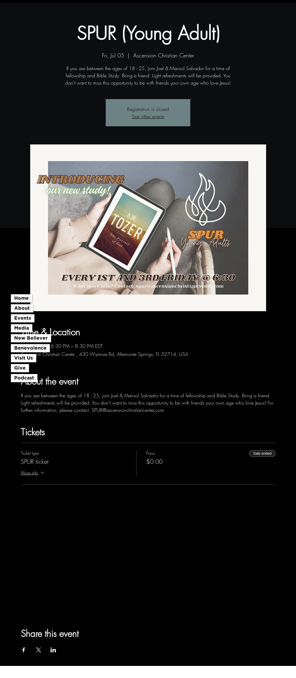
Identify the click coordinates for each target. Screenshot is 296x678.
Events (22, 318)
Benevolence (30, 348)
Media (21, 328)
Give (20, 368)
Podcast (24, 378)
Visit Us (23, 358)
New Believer (31, 338)
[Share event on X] (38, 649)
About (22, 308)
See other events (148, 116)
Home (21, 298)
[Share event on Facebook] (24, 649)
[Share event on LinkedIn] (53, 649)
